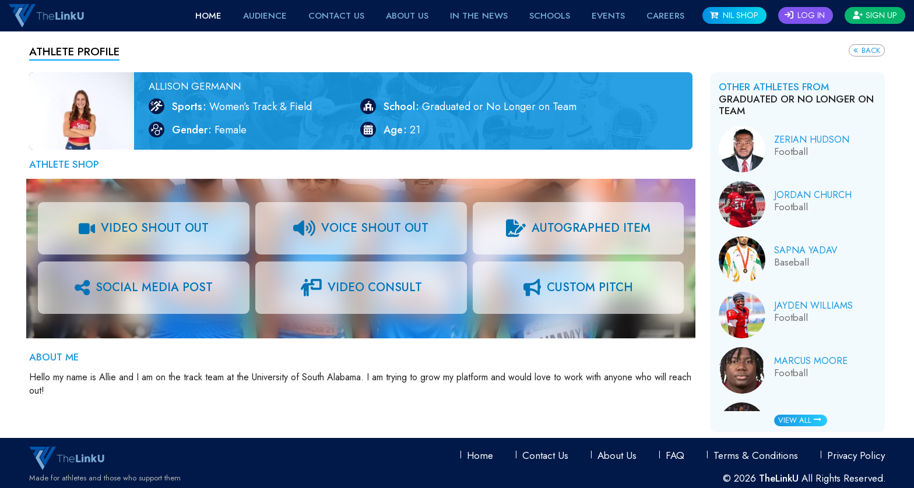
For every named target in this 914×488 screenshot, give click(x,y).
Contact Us (336, 15)
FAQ (675, 455)
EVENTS (608, 15)
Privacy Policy (856, 455)
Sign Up (875, 15)
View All (799, 420)
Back (866, 50)
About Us (407, 15)
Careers (665, 15)
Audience (265, 15)
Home (208, 15)
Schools (549, 15)
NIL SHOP (734, 15)
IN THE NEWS (479, 15)
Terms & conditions (755, 455)
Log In (805, 15)
